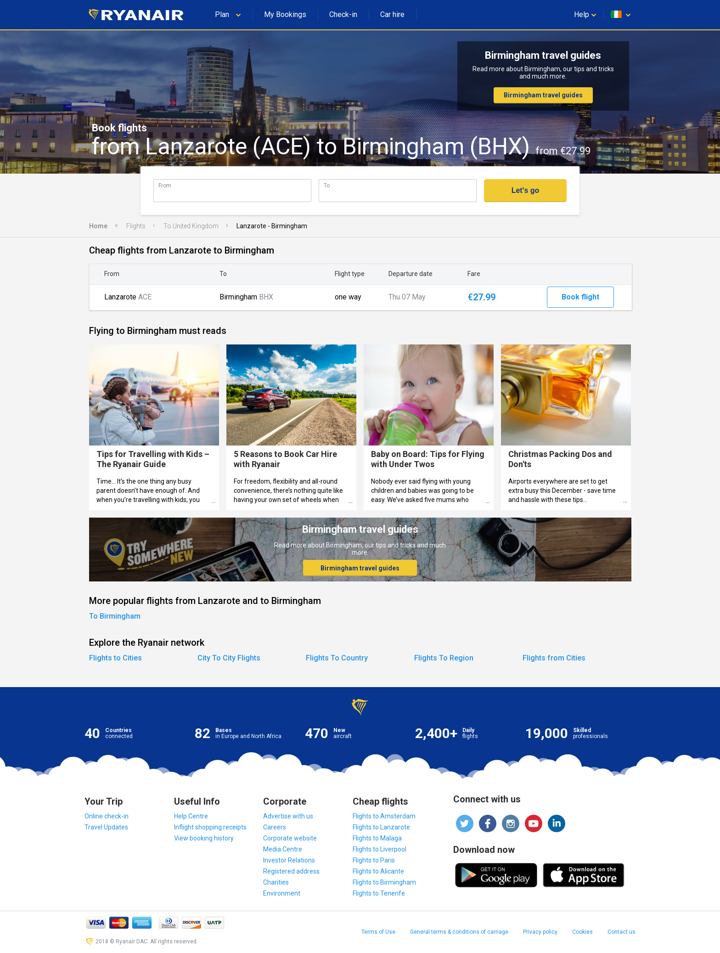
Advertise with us (288, 816)
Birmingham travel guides (543, 95)
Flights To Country (337, 658)
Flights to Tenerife (379, 893)
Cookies (582, 932)
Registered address (291, 871)
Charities (276, 882)
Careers (274, 827)
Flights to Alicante (378, 871)
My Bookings (285, 14)
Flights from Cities (554, 658)
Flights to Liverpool (379, 849)
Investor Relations (289, 860)
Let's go (526, 190)
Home (98, 226)
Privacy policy (540, 932)
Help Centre (191, 816)
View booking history (204, 838)
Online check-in (106, 816)
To (327, 185)
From (164, 185)
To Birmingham (115, 616)
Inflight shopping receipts (210, 827)
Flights (136, 226)
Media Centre (282, 849)
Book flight (580, 297)
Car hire (392, 14)
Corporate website (290, 838)
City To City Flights (228, 658)
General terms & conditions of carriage (459, 932)
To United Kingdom (191, 226)
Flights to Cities (115, 658)
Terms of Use (378, 932)
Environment (281, 893)
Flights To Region (443, 658)
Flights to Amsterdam (384, 816)
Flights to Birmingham (384, 882)
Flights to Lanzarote (381, 827)
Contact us (622, 932)
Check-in (343, 14)
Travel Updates (106, 827)
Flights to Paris (374, 860)
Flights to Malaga (377, 838)
